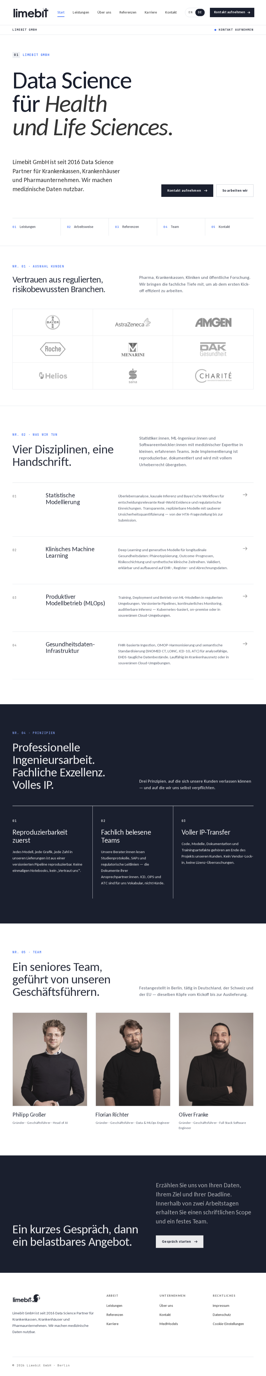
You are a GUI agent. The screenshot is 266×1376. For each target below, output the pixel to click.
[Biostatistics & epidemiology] (133, 512)
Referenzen (127, 12)
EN (191, 12)
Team (175, 230)
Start (61, 12)
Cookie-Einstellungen (228, 1324)
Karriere (151, 12)
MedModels (168, 1324)
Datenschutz (222, 1315)
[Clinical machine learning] (133, 563)
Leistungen (81, 12)
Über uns (104, 12)
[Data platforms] (133, 658)
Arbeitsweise (83, 230)
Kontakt (171, 12)
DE (200, 12)
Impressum (221, 1305)
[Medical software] (133, 610)
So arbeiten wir (235, 190)
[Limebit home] (30, 12)
